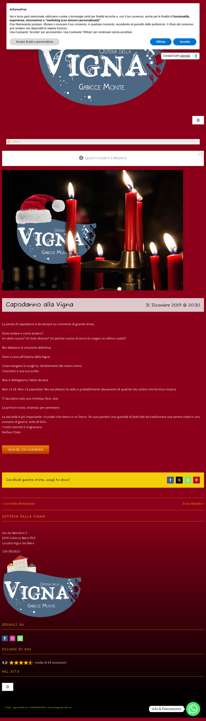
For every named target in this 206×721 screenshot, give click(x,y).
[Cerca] (9, 142)
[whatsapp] (20, 638)
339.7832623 (11, 551)
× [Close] (201, 153)
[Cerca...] (103, 142)
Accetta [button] (185, 41)
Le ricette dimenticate (19, 503)
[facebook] (5, 638)
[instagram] (12, 638)
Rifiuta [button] (161, 41)
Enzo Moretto (192, 503)
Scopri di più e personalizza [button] (34, 41)
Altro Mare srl (65, 708)
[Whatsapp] (193, 709)
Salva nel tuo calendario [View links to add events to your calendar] (25, 449)
